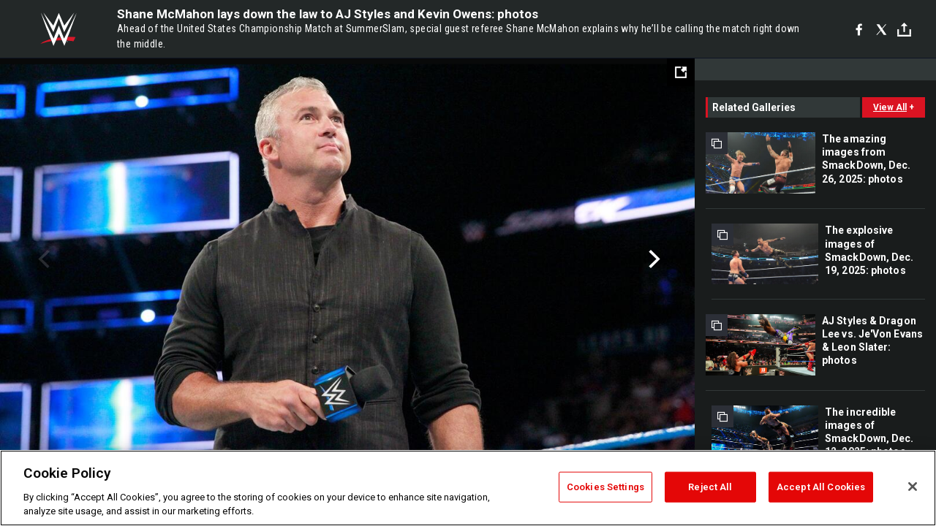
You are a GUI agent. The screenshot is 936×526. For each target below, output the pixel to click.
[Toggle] (904, 30)
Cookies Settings (605, 486)
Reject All (710, 486)
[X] (881, 29)
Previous (42, 259)
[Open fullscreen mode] (681, 72)
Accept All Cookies (821, 486)
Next (652, 259)
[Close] (913, 486)
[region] (468, 488)
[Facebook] (859, 29)
